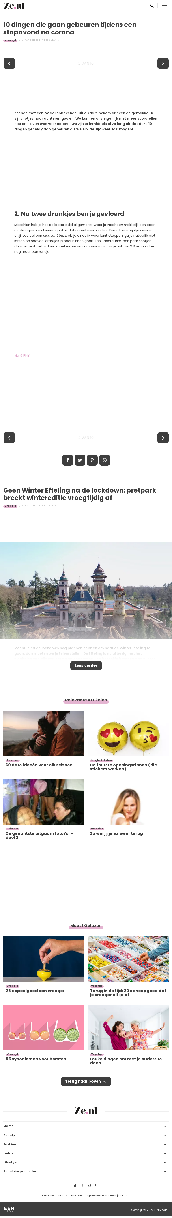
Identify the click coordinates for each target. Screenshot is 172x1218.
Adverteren (76, 1195)
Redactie (48, 1195)
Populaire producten (20, 1171)
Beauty (9, 1135)
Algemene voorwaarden (101, 1195)
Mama (8, 1126)
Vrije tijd (10, 40)
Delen (67, 460)
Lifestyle (10, 1162)
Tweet (80, 460)
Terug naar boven (83, 1081)
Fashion (9, 1144)
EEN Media (161, 1210)
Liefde (8, 1153)
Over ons (61, 1195)
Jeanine (56, 40)
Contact (123, 1195)
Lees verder (86, 665)
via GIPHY (22, 355)
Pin (92, 460)
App (104, 460)
